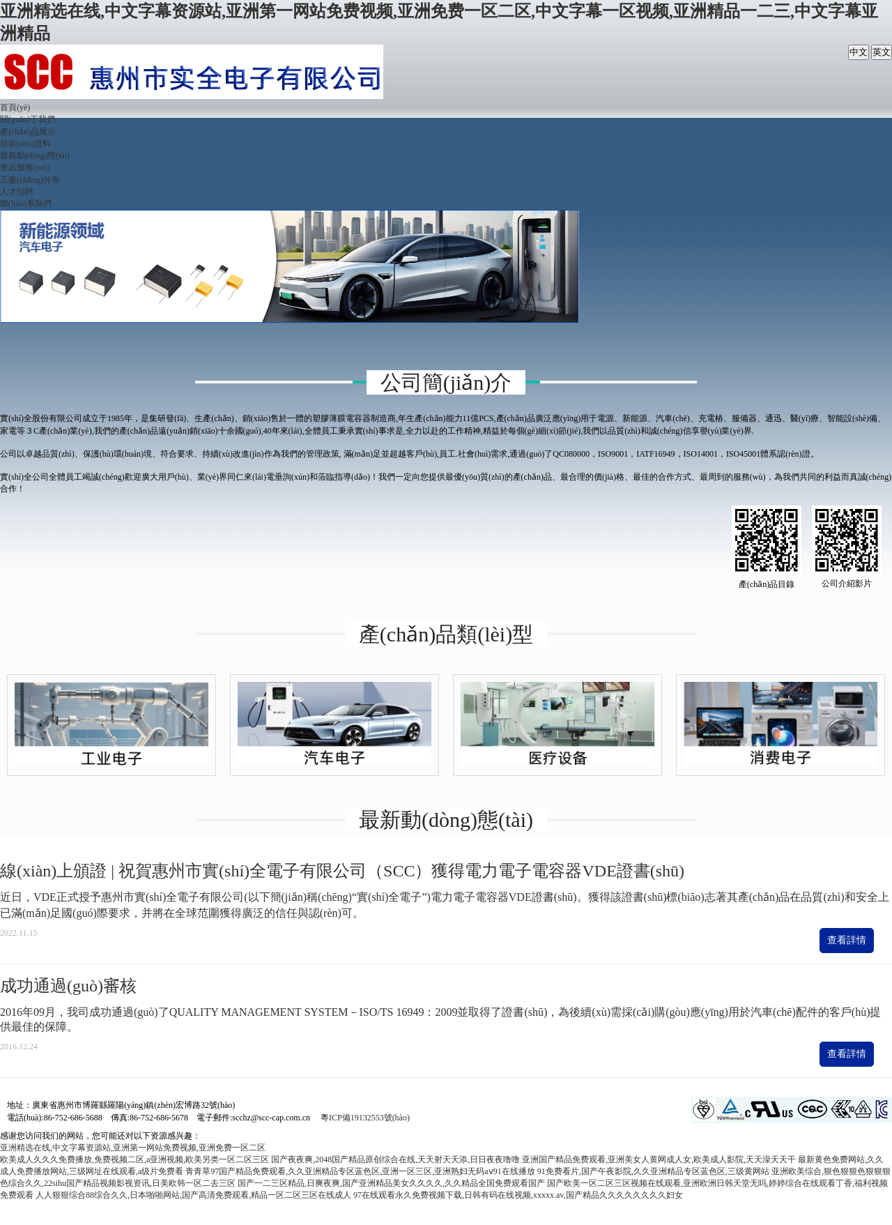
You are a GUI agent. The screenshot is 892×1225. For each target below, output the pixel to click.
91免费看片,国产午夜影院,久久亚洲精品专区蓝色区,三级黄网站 (653, 1171)
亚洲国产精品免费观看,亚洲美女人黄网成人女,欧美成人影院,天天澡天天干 (659, 1159)
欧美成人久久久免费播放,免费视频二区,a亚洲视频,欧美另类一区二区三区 (134, 1159)
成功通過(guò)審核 (68, 986)
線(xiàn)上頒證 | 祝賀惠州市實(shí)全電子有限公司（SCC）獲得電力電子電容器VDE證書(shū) (342, 871)
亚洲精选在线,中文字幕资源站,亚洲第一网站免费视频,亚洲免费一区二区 (133, 1147)
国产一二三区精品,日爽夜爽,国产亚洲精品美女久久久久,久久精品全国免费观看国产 (391, 1183)
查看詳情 (846, 940)
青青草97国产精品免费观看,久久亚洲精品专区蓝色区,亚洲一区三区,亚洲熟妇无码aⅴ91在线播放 (360, 1171)
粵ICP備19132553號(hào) (365, 1118)
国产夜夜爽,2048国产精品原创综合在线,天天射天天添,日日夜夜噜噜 (395, 1159)
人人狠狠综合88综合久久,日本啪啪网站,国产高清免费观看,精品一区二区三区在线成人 (193, 1195)
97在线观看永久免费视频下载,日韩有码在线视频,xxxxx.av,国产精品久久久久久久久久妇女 (518, 1195)
